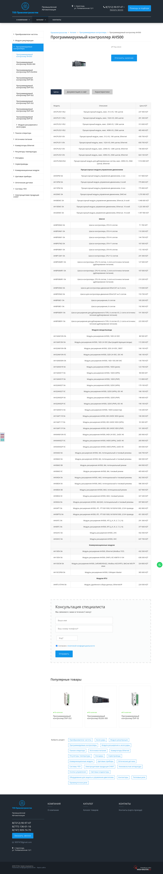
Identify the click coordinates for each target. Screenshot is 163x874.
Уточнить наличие (124, 58)
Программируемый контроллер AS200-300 (25, 63)
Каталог (40, 20)
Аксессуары (100, 740)
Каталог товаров (90, 810)
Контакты (57, 20)
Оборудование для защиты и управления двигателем (91, 777)
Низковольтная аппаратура (130, 766)
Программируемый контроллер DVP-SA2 (25, 110)
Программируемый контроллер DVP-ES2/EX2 (26, 71)
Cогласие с (76, 646)
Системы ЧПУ (21, 189)
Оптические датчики (24, 182)
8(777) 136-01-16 (21, 826)
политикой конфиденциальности (81, 646)
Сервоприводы (21, 164)
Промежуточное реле (78, 783)
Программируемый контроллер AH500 (24, 55)
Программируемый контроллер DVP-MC (24, 79)
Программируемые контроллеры (22, 47)
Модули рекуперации (24, 40)
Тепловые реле (139, 777)
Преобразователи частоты (26, 34)
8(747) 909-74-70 (21, 830)
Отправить (64, 654)
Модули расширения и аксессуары (26, 126)
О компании (22, 20)
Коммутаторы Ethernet (24, 145)
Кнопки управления (78, 772)
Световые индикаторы (100, 772)
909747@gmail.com (23, 842)
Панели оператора (23, 133)
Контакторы (123, 777)
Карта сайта (41, 867)
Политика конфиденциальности (23, 867)
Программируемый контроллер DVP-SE (24, 118)
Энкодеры (19, 158)
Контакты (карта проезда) (130, 810)
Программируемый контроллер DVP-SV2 (25, 86)
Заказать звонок (116, 10)
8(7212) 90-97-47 (114, 7)
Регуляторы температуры (26, 151)
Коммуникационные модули (27, 170)
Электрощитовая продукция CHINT (26, 196)
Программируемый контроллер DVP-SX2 (25, 94)
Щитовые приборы (23, 176)
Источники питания (23, 139)
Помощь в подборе (139, 8)
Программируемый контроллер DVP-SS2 (25, 102)
